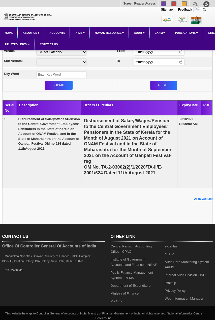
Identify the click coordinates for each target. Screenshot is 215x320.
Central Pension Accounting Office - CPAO (131, 248)
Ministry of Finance (125, 293)
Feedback (184, 9)
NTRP (169, 254)
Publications (185, 32)
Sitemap (167, 9)
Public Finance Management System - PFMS (132, 275)
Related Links (16, 44)
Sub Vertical (13, 61)
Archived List (203, 198)
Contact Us (49, 44)
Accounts (57, 32)
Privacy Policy (175, 291)
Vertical (10, 51)
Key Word (11, 74)
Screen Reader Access (139, 3)
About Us (30, 32)
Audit (138, 32)
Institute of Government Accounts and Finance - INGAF (134, 262)
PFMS (79, 32)
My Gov (116, 301)
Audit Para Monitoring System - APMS (188, 264)
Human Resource (108, 32)
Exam (159, 32)
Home (9, 32)
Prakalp (170, 283)
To (118, 61)
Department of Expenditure (131, 285)
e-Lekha (171, 246)
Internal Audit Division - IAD (185, 275)
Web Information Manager (184, 298)
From (121, 51)
